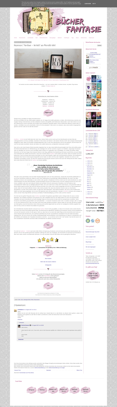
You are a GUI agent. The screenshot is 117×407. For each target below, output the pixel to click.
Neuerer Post (17, 370)
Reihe (32, 299)
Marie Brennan (92, 57)
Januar (89, 189)
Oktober (89, 171)
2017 (88, 165)
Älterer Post (79, 370)
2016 (88, 191)
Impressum (91, 37)
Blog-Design (88, 241)
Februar (89, 187)
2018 (88, 163)
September (89, 173)
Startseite (48, 370)
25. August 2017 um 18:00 (37, 325)
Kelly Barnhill (92, 62)
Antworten (20, 319)
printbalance (21, 309)
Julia (22, 299)
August (89, 175)
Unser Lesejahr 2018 (90, 236)
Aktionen (60, 37)
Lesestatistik (30, 37)
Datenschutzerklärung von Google (57, 367)
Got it (94, 3)
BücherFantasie (25, 325)
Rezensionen (22, 37)
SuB (36, 37)
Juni (88, 179)
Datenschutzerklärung (39, 367)
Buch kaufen (48, 258)
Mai (88, 181)
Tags (72, 37)
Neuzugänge (52, 37)
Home (15, 37)
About (77, 37)
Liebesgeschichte (27, 299)
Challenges (66, 37)
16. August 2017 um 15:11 (30, 309)
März (88, 185)
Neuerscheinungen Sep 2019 (92, 231)
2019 (88, 161)
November (89, 168)
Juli (88, 177)
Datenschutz (84, 37)
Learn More (88, 3)
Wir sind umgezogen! (91, 246)
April (88, 183)
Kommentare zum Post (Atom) (27, 372)
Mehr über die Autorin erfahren (48, 261)
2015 (88, 193)
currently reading (93, 52)
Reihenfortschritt (43, 37)
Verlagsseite (48, 265)
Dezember (89, 166)
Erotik (19, 299)
